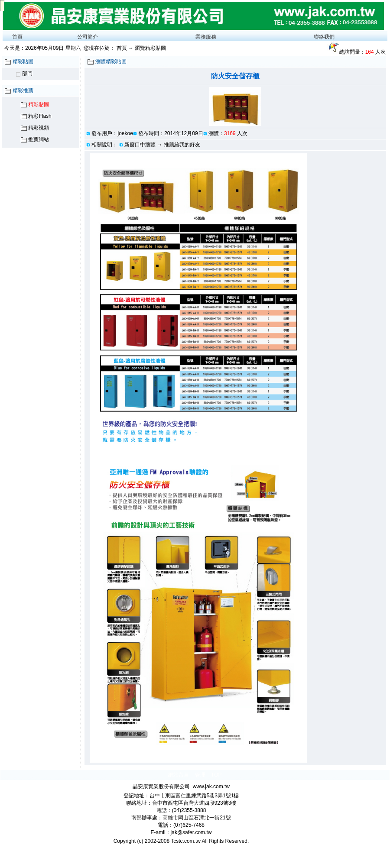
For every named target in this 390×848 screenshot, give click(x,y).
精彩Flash (39, 116)
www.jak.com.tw (211, 786)
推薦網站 (38, 139)
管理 (200, 775)
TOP (216, 775)
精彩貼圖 (38, 104)
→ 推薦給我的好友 (178, 145)
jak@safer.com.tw (191, 832)
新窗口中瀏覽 (140, 145)
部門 (27, 74)
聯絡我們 (324, 37)
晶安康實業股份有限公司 (161, 786)
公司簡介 (87, 37)
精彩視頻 (38, 128)
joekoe (125, 133)
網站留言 (178, 775)
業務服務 (205, 37)
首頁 (17, 37)
